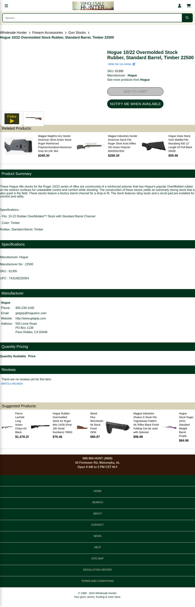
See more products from (128, 79)
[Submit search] (187, 18)
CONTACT (97, 524)
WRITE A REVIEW (12, 383)
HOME (98, 491)
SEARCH (97, 502)
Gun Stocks (77, 32)
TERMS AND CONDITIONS (97, 580)
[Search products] (92, 18)
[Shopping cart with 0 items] (188, 6)
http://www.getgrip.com (31, 318)
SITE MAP (97, 558)
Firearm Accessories (47, 32)
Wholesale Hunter (13, 32)
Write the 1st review (121, 64)
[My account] (179, 6)
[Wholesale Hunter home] (93, 5)
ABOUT (97, 513)
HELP (97, 547)
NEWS (98, 535)
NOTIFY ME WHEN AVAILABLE (135, 104)
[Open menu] (6, 6)
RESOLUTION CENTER (97, 569)
